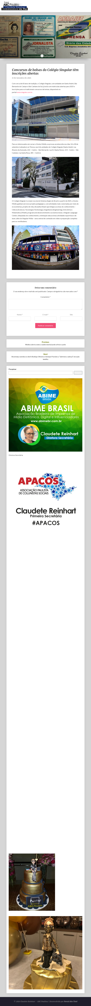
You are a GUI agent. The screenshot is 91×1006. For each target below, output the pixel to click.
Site (71, 315)
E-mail (45, 315)
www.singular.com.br (24, 92)
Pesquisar (12, 369)
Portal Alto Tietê (70, 1001)
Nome (20, 315)
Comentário (45, 297)
